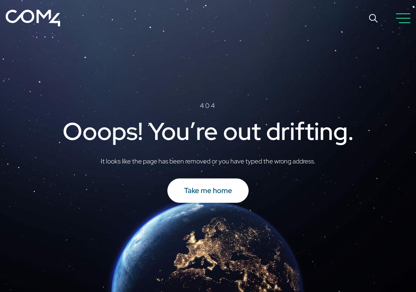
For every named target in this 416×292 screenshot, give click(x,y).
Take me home (208, 190)
